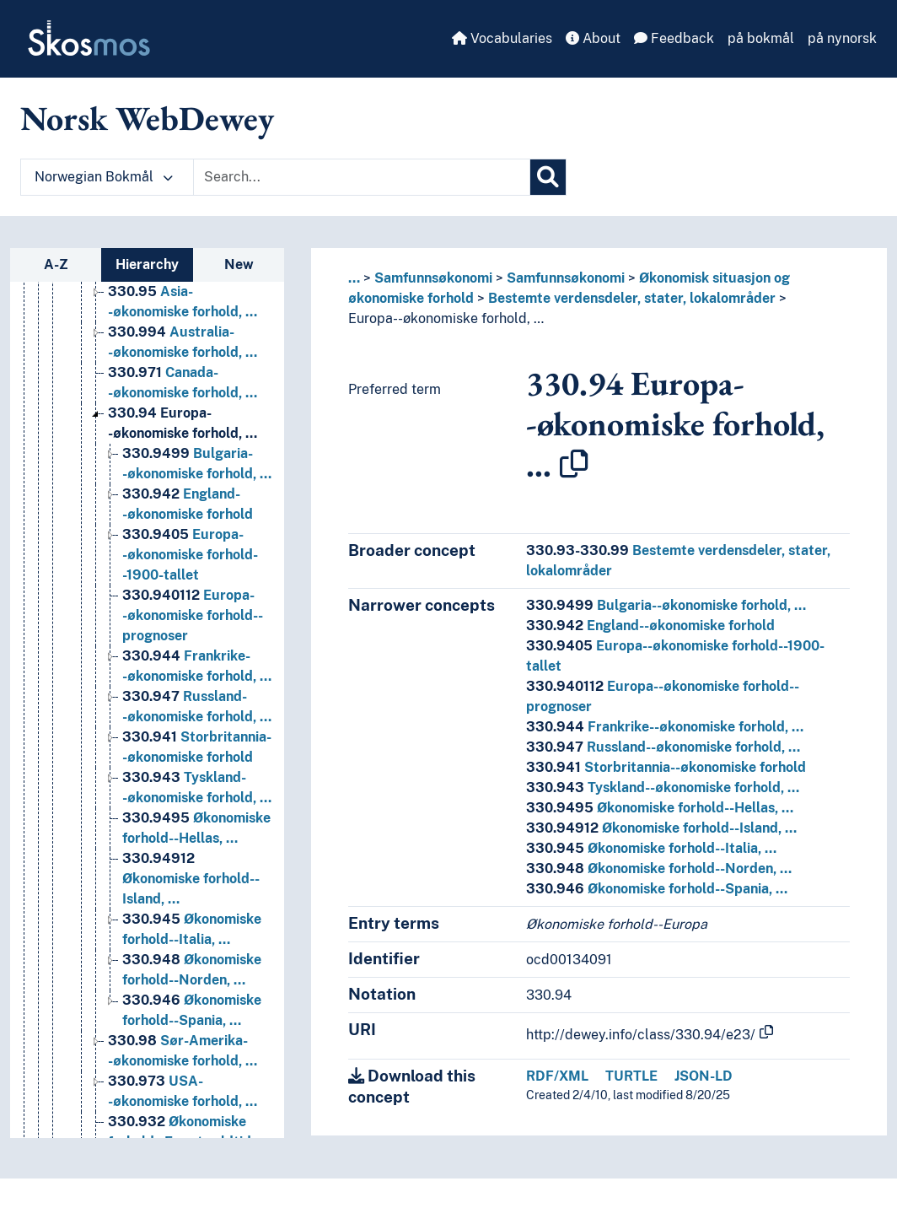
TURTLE (631, 1076)
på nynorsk (842, 38)
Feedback (674, 38)
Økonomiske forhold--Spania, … (656, 889)
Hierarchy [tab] (147, 264)
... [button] (354, 278)
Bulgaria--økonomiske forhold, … (666, 605)
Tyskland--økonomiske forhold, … (662, 787)
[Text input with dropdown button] (361, 177)
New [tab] (239, 264)
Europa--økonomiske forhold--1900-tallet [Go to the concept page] (190, 554)
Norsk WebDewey (147, 118)
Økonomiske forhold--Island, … (661, 828)
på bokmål (761, 38)
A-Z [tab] (56, 264)
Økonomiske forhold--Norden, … (659, 868)
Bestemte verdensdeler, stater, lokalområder (632, 298)
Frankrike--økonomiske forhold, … (664, 727)
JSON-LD (703, 1076)
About (593, 38)
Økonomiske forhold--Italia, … (651, 848)
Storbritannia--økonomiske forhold (666, 767)
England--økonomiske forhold (650, 626)
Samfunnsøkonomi (433, 278)
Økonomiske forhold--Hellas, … (659, 808)
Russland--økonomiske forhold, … (663, 747)
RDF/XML (557, 1076)
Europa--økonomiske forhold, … (446, 318)
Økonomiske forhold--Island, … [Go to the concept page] (191, 878)
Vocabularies (502, 38)
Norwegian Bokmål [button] (104, 177)
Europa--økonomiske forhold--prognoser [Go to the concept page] (192, 615)
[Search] (548, 177)
